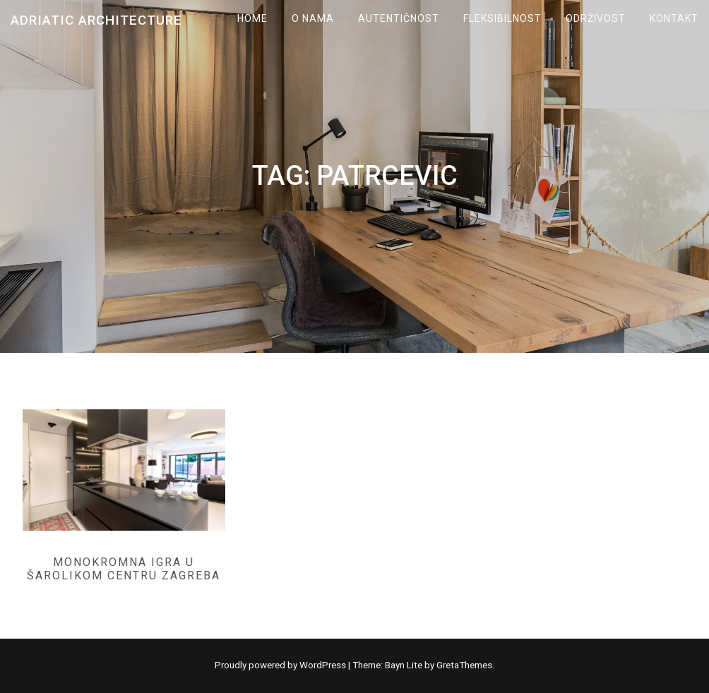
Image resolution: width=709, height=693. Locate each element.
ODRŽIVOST (596, 18)
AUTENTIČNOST (398, 18)
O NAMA (313, 18)
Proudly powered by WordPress (281, 665)
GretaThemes (464, 665)
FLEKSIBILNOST (502, 18)
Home (252, 18)
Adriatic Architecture (96, 20)
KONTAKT (674, 18)
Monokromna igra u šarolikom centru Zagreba (123, 568)
